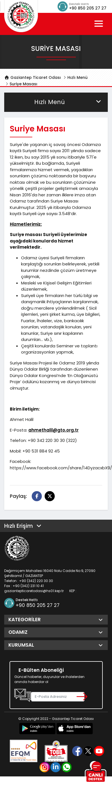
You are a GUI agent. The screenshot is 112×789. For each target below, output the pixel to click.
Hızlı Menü (77, 77)
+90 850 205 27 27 (87, 8)
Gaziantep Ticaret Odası (32, 77)
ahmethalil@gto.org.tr (53, 430)
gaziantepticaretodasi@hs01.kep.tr (34, 590)
